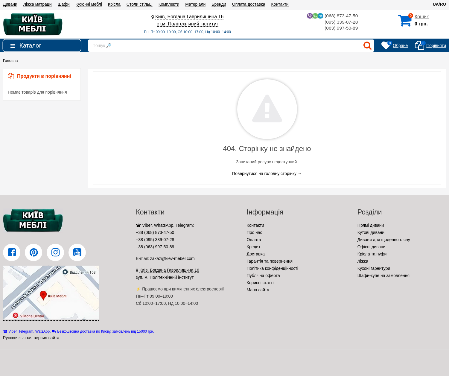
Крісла (114, 4)
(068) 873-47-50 (331, 16)
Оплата (254, 239)
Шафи (64, 4)
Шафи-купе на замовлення (383, 275)
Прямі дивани (370, 225)
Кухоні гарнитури (373, 268)
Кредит (254, 246)
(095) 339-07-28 (341, 22)
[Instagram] (55, 252)
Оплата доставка (248, 4)
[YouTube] (77, 252)
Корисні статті (260, 282)
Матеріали (195, 4)
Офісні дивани (371, 246)
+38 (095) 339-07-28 (155, 239)
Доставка (256, 254)
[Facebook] (11, 252)
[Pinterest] (33, 252)
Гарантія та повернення (270, 261)
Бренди (218, 4)
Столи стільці (140, 4)
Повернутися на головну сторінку (264, 173)
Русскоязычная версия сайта (31, 337)
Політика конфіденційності (272, 268)
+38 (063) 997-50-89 (155, 246)
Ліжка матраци (37, 4)
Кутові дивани (370, 232)
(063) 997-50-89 (341, 28)
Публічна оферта (263, 275)
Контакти (279, 4)
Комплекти (169, 4)
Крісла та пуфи (372, 254)
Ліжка (362, 261)
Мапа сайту (258, 289)
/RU (439, 4)
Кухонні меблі (89, 4)
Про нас (254, 232)
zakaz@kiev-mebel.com (172, 258)
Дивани (10, 4)
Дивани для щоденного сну (383, 239)
